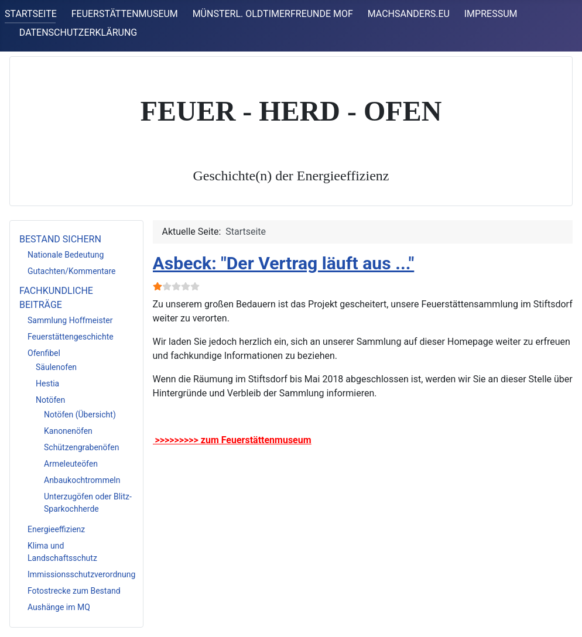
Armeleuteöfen (71, 463)
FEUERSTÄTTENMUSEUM (124, 13)
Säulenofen (56, 367)
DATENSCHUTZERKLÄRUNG (78, 32)
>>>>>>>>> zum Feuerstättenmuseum (232, 440)
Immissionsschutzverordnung (81, 574)
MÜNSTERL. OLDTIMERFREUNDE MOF (273, 13)
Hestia (47, 383)
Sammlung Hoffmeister (70, 320)
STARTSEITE (31, 13)
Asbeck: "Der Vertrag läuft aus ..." (284, 263)
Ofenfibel (44, 353)
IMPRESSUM (491, 13)
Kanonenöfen (68, 431)
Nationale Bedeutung (66, 254)
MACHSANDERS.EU (409, 13)
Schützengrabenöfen (81, 447)
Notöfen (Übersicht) (80, 414)
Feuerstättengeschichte (71, 336)
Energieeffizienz (56, 529)
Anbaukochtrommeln (82, 480)
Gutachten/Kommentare (72, 271)
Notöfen (50, 400)
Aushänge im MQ (59, 607)
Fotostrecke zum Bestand (74, 590)
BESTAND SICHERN (60, 239)
